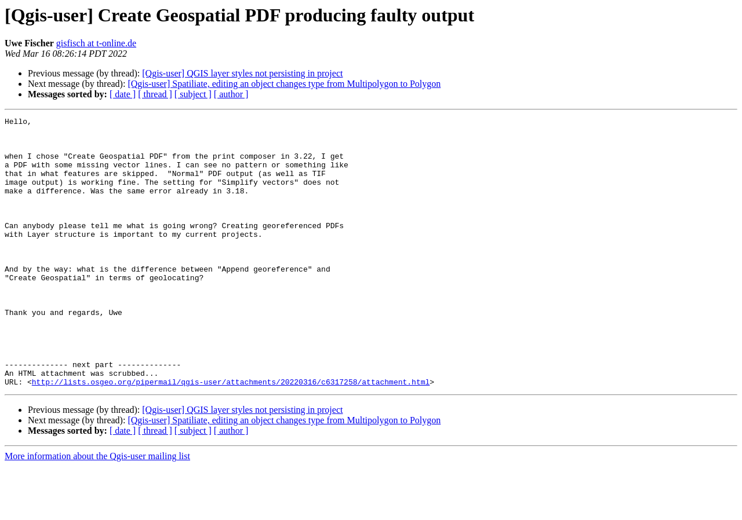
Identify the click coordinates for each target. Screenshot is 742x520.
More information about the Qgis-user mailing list (97, 510)
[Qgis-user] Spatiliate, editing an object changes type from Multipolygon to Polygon (284, 84)
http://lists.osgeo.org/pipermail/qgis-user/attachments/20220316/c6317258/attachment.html (231, 435)
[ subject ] (193, 94)
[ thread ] (155, 94)
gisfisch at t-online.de (96, 43)
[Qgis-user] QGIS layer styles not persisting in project (242, 73)
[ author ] (231, 94)
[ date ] (123, 94)
